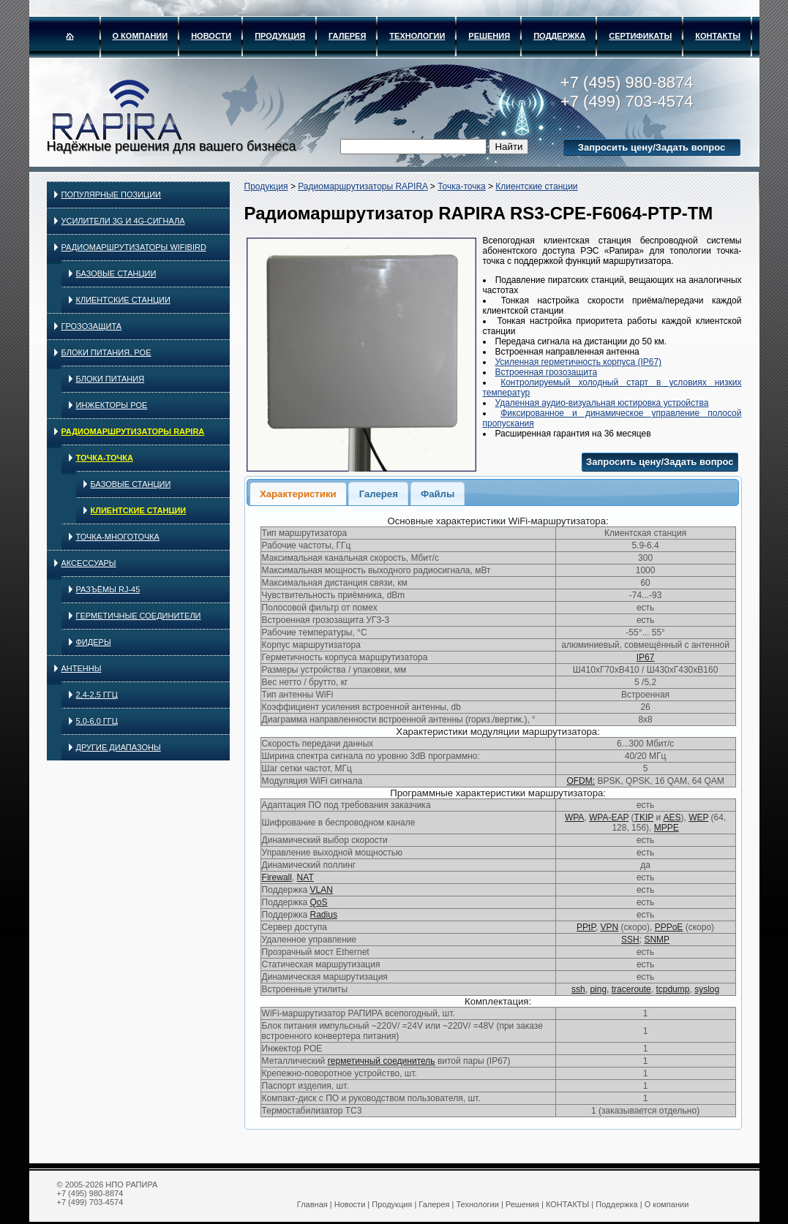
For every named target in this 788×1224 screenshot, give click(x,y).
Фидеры (93, 642)
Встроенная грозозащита (546, 372)
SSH (630, 939)
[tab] (298, 493)
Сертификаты (640, 35)
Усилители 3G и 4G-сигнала (123, 220)
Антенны (81, 668)
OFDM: (580, 781)
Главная (312, 1204)
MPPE (666, 828)
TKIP (643, 817)
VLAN (321, 890)
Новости (211, 35)
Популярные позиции (111, 194)
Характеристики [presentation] (298, 493)
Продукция (280, 35)
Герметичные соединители (138, 615)
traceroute (631, 989)
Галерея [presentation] (378, 493)
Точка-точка (104, 457)
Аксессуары (88, 563)
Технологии (417, 35)
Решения (489, 35)
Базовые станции (116, 273)
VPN (610, 927)
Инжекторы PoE (112, 405)
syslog (706, 989)
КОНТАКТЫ (717, 35)
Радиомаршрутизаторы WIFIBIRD (133, 247)
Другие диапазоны (118, 747)
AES (671, 817)
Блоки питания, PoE (106, 352)
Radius (323, 915)
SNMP (656, 939)
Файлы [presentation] (437, 493)
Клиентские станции (123, 299)
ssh (578, 989)
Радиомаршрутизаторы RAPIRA (133, 431)
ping (598, 989)
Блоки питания (110, 378)
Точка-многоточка (118, 536)
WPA (574, 817)
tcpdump (672, 989)
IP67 (646, 657)
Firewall (277, 877)
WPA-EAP (608, 817)
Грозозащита (91, 326)
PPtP (586, 927)
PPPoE (669, 927)
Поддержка (559, 35)
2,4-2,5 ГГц (97, 694)
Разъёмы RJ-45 (108, 589)
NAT (305, 877)
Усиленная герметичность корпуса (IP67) (578, 362)
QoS (319, 902)
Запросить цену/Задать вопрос (651, 147)
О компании (140, 35)
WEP (698, 817)
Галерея (347, 35)
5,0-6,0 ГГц (97, 721)
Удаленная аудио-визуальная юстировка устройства (602, 403)
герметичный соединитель (381, 1061)
